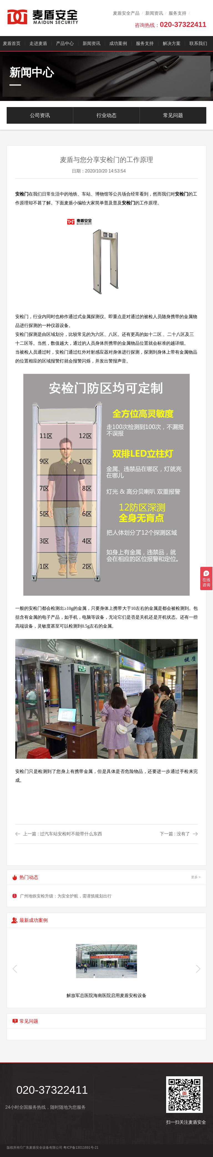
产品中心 (65, 43)
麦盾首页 (12, 43)
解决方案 (172, 43)
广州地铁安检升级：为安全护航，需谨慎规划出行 (65, 896)
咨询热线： (170, 24)
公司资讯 (40, 115)
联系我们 (198, 43)
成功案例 (118, 43)
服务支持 (177, 13)
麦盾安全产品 (126, 13)
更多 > (196, 877)
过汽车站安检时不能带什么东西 (71, 833)
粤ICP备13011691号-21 (80, 1148)
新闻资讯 (154, 13)
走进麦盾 (38, 43)
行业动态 (106, 115)
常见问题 (173, 115)
